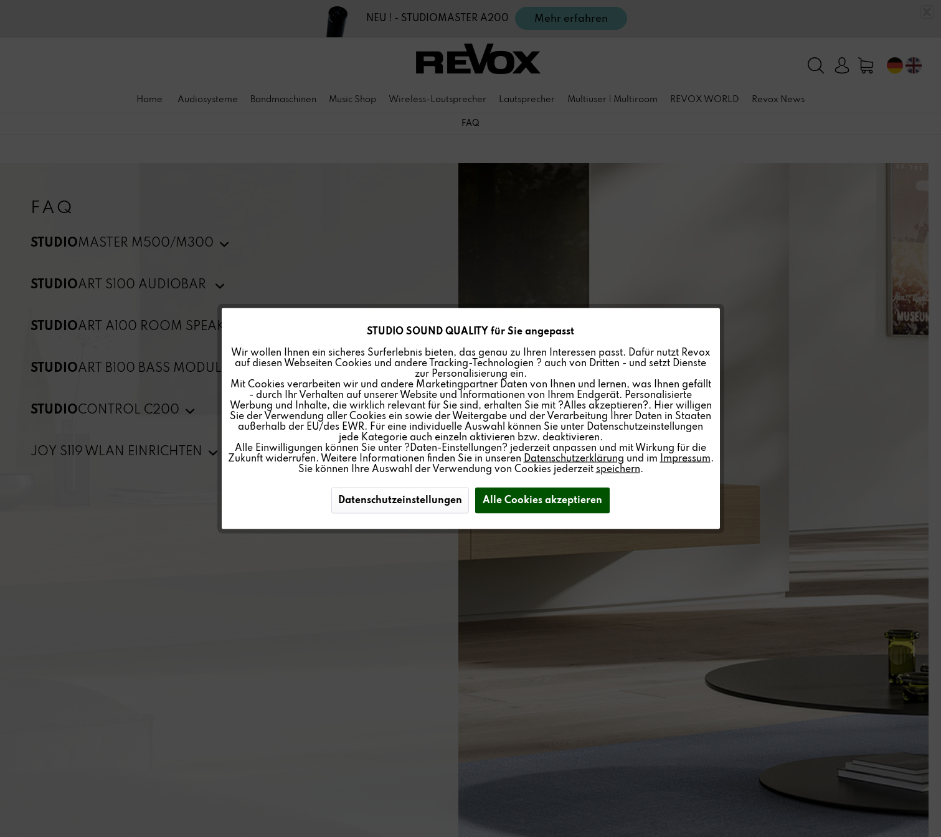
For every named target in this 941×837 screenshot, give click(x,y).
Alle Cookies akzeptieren (542, 501)
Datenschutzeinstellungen (400, 501)
